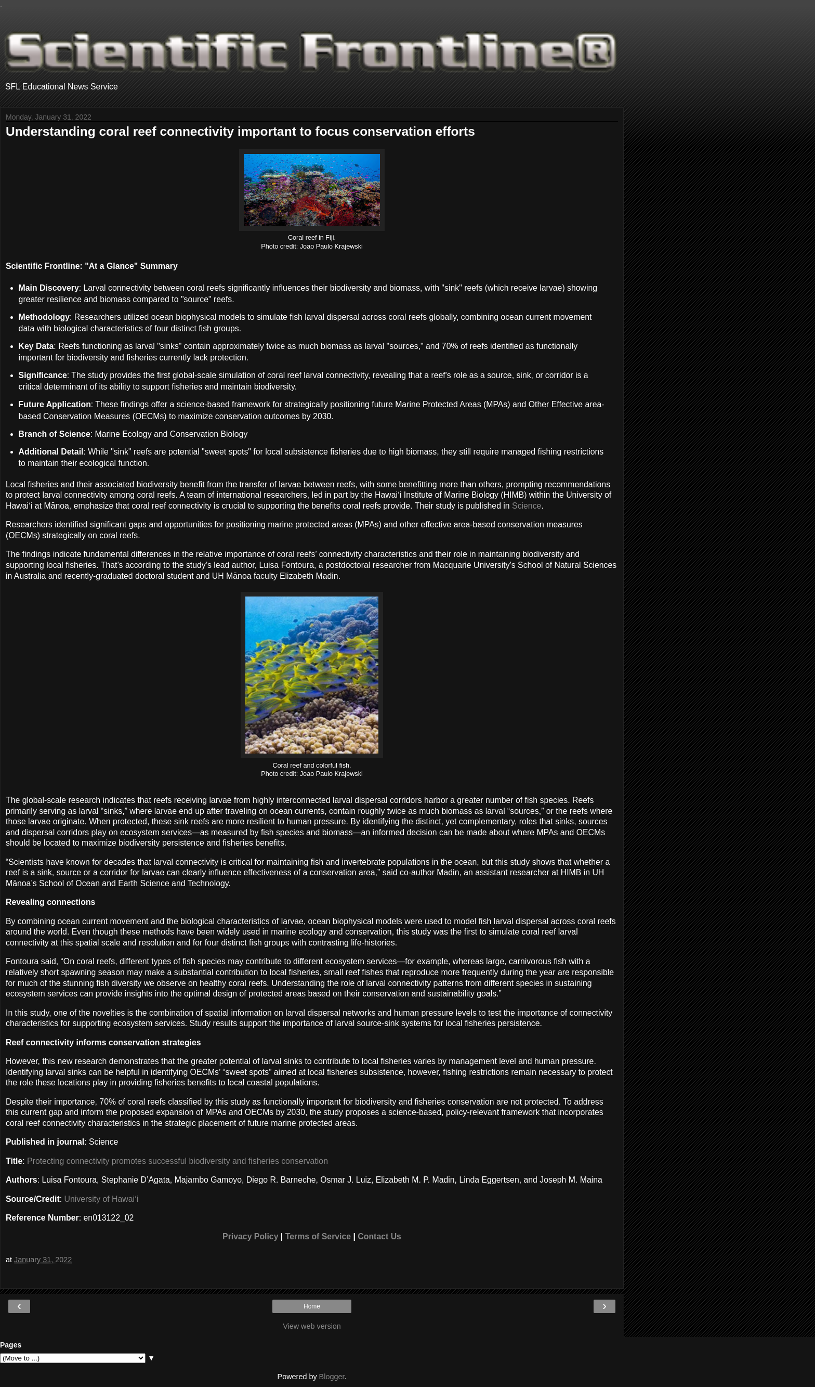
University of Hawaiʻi (101, 1199)
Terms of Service (318, 1236)
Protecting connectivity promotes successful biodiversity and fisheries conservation (177, 1161)
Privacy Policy (250, 1236)
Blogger (332, 1376)
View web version (312, 1326)
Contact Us (379, 1236)
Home (312, 1306)
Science (526, 505)
